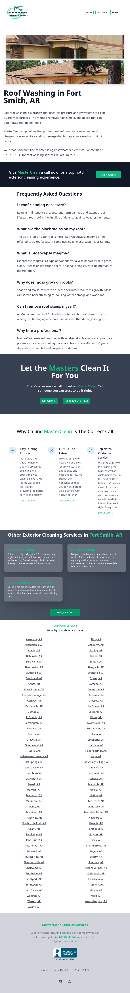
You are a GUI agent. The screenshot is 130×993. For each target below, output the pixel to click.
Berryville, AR (96, 667)
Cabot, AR (34, 684)
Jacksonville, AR (34, 767)
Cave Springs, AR (34, 689)
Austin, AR (34, 650)
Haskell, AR (34, 750)
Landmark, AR (96, 773)
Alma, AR (96, 639)
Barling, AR (95, 650)
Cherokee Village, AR (34, 695)
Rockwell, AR (34, 851)
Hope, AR (96, 756)
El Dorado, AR (34, 717)
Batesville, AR (34, 656)
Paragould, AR (96, 829)
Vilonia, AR (96, 890)
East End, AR (96, 711)
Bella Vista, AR (34, 661)
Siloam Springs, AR (96, 868)
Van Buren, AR (34, 890)
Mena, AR (34, 806)
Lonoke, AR (96, 778)
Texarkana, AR (96, 879)
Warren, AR (34, 901)
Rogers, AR (96, 851)
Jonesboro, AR (34, 773)
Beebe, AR (96, 656)
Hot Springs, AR (34, 762)
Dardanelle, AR (34, 706)
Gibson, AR (96, 734)
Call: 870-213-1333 (76, 400)
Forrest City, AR (96, 728)
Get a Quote (108, 175)
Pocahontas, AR (34, 845)
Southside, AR (34, 873)
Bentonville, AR (34, 667)
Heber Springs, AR (96, 750)
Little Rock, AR (34, 778)
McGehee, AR (96, 801)
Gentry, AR (34, 734)
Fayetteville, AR (96, 723)
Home (89, 12)
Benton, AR (96, 661)
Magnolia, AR (96, 784)
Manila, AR (96, 790)
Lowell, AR (34, 784)
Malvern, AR (34, 790)
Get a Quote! (60, 970)
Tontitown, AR (34, 884)
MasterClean (68, 937)
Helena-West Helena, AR (34, 756)
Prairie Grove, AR (96, 845)
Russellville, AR (34, 856)
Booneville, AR (96, 672)
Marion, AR (96, 795)
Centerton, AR (96, 689)
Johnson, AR (96, 767)
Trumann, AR (95, 884)
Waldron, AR (34, 895)
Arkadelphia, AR (34, 645)
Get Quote (102, 12)
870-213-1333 (81, 970)
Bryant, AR (96, 678)
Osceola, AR (96, 823)
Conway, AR (34, 700)
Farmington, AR (34, 723)
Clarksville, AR (96, 695)
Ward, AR (96, 895)
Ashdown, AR (96, 645)
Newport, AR (96, 817)
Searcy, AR (96, 856)
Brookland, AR (34, 678)
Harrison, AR (96, 745)
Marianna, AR (34, 795)
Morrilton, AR (34, 812)
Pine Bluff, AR (34, 840)
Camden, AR (96, 684)
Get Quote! (49, 400)
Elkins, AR (96, 717)
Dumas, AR (34, 711)
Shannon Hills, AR (34, 862)
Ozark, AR (34, 829)
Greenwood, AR (34, 745)
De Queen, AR (96, 706)
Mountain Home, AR (96, 812)
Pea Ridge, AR (34, 834)
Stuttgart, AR (34, 879)
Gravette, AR (34, 739)
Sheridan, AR (95, 862)
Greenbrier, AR (95, 739)
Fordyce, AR (34, 728)
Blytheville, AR (34, 672)
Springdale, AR (96, 873)
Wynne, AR (34, 907)
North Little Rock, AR (34, 823)
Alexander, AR (34, 639)
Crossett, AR (96, 700)
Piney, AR (96, 840)
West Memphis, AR (96, 901)
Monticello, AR (96, 806)
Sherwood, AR (34, 868)
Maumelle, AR (34, 801)
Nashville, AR (34, 817)
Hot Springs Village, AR (96, 762)
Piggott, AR (96, 834)
